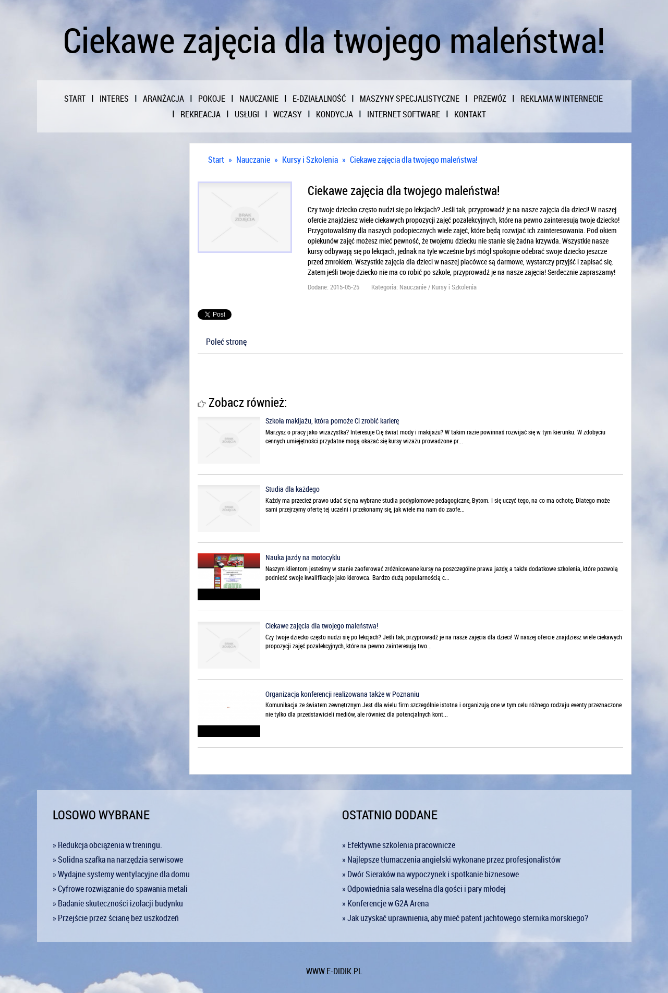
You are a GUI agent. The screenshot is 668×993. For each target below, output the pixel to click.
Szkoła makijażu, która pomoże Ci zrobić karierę (332, 421)
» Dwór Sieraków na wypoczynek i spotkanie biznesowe (430, 874)
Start (216, 159)
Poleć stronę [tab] (226, 341)
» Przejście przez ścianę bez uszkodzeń (116, 918)
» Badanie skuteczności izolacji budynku (118, 903)
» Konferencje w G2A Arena (385, 903)
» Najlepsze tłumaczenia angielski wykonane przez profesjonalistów (451, 859)
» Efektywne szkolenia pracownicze (398, 845)
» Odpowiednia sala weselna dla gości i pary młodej (424, 888)
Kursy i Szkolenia (310, 159)
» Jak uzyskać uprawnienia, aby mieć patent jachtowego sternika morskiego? (465, 918)
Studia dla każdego (292, 489)
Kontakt (470, 114)
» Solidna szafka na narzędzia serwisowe (118, 859)
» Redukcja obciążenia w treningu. (107, 845)
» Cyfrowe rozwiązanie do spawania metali (120, 888)
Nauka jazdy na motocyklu (303, 557)
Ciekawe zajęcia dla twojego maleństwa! (414, 159)
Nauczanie (253, 159)
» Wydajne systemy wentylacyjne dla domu (121, 874)
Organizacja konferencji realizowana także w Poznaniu (342, 694)
